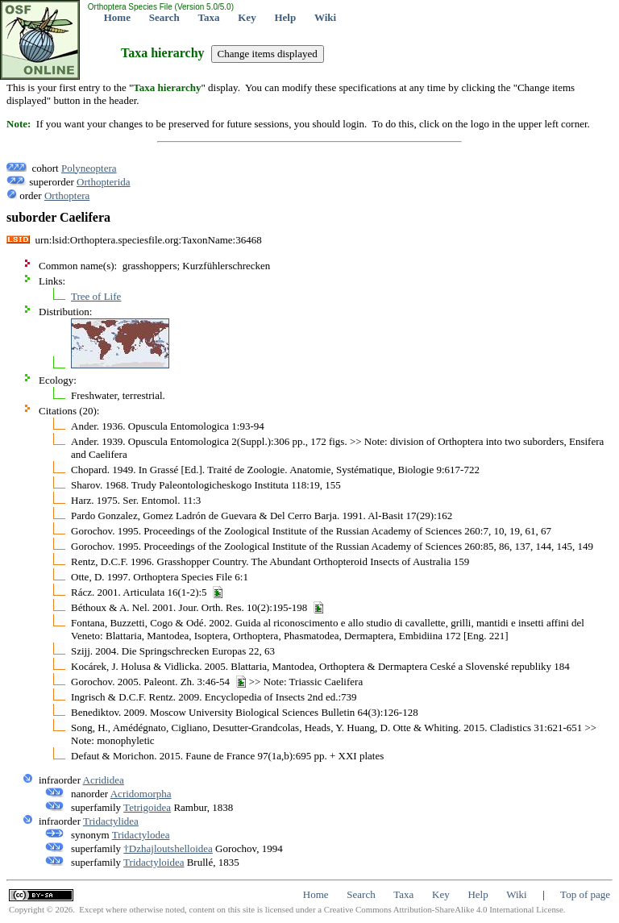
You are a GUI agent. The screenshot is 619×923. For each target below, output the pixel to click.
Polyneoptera (89, 168)
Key (246, 17)
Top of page (585, 894)
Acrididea (103, 780)
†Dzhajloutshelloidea (167, 848)
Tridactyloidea (153, 862)
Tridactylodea (141, 835)
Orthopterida (103, 182)
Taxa (209, 17)
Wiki (325, 17)
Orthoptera (66, 195)
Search (164, 17)
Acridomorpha (141, 794)
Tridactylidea (111, 821)
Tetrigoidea (147, 807)
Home (117, 17)
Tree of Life (96, 296)
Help (285, 17)
